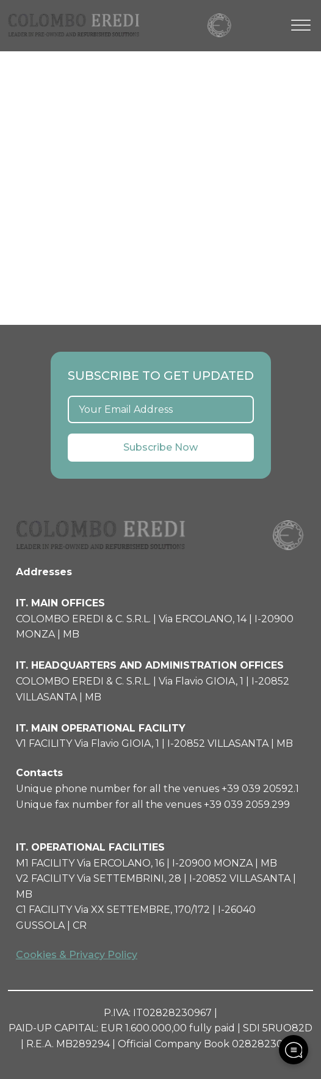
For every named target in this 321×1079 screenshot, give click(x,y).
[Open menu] (301, 25)
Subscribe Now (160, 447)
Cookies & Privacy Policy (76, 955)
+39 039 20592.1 (260, 788)
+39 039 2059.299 (247, 804)
